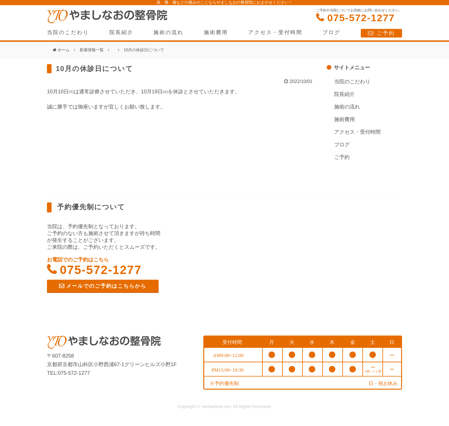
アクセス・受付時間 (275, 32)
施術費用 (216, 32)
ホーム (64, 50)
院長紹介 (121, 32)
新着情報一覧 (92, 50)
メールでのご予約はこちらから (106, 286)
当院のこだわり (68, 32)
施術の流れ (168, 32)
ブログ (331, 32)
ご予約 (386, 33)
